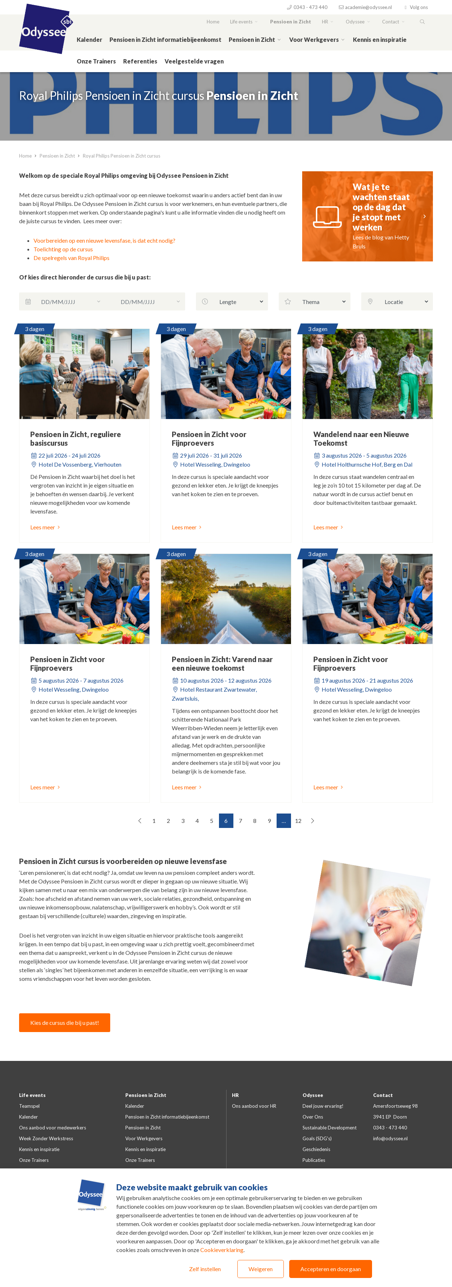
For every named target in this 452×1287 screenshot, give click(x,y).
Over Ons (313, 1117)
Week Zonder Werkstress (46, 1138)
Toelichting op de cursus (63, 249)
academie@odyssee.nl (365, 7)
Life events (244, 22)
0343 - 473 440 (307, 7)
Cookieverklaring (221, 1249)
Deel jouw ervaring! (323, 1106)
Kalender (89, 39)
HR (328, 22)
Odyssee (358, 22)
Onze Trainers (96, 61)
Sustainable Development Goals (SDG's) (330, 1133)
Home (213, 22)
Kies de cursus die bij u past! (64, 1022)
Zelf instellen (205, 1268)
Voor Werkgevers (317, 39)
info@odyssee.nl (390, 1138)
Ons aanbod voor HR (254, 1106)
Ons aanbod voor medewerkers (52, 1127)
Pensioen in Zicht (290, 22)
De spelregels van (55, 257)
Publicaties (314, 1160)
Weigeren (261, 1268)
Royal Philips (93, 257)
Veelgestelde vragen (194, 61)
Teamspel (29, 1106)
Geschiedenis (316, 1149)
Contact (394, 22)
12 (298, 820)
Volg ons (415, 7)
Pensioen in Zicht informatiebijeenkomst (165, 39)
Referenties (140, 61)
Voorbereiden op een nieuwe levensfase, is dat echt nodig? (104, 240)
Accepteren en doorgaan (330, 1268)
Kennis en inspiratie (380, 39)
